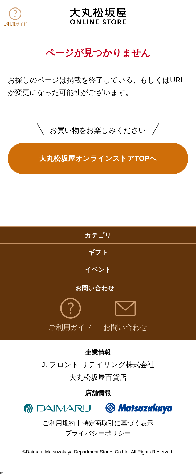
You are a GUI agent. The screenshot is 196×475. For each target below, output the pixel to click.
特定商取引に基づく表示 (117, 423)
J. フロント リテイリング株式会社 (98, 364)
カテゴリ (98, 235)
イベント (98, 269)
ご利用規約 (59, 423)
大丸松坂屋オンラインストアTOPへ (98, 158)
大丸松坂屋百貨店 (98, 377)
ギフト (98, 252)
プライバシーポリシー (98, 433)
